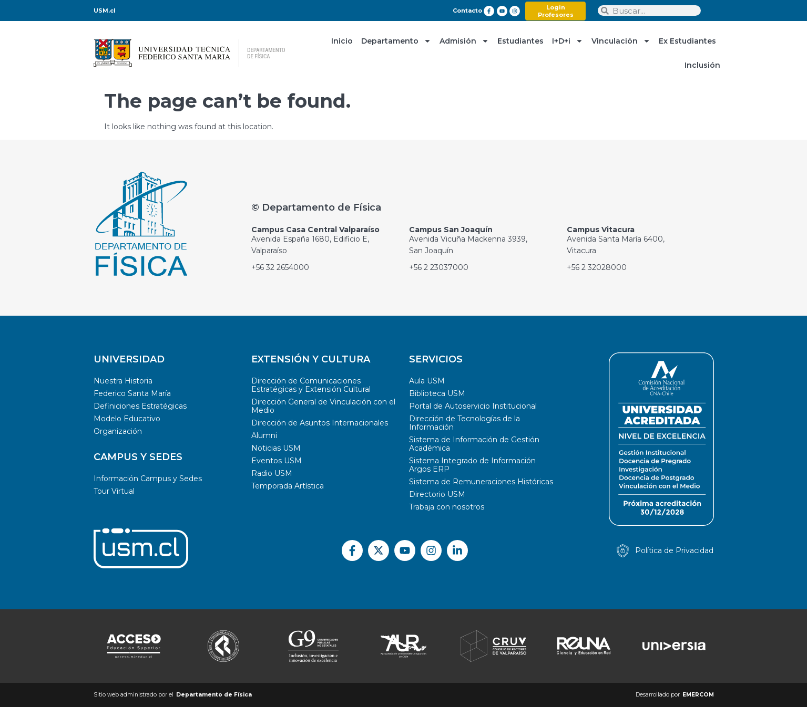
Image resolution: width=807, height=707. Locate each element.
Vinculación (620, 41)
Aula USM (427, 381)
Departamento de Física (214, 694)
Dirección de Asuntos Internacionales (319, 423)
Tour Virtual (114, 491)
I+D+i (567, 41)
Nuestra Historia (123, 381)
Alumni (264, 435)
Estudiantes (520, 41)
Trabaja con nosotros (446, 507)
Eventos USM (276, 460)
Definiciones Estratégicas (140, 406)
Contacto (467, 10)
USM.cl (105, 10)
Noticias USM (276, 448)
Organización (118, 431)
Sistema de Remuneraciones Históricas (481, 481)
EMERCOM (698, 694)
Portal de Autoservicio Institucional (473, 406)
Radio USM (271, 473)
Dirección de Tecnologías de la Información (464, 423)
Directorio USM (437, 494)
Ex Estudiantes (687, 41)
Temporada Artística (287, 486)
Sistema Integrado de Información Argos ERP (472, 465)
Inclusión (702, 65)
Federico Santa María (132, 393)
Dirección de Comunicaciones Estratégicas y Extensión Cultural (311, 385)
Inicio (342, 41)
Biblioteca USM (437, 393)
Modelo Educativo (127, 418)
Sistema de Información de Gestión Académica (474, 444)
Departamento (396, 41)
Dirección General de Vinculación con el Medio (323, 406)
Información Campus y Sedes (148, 478)
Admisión (464, 41)
